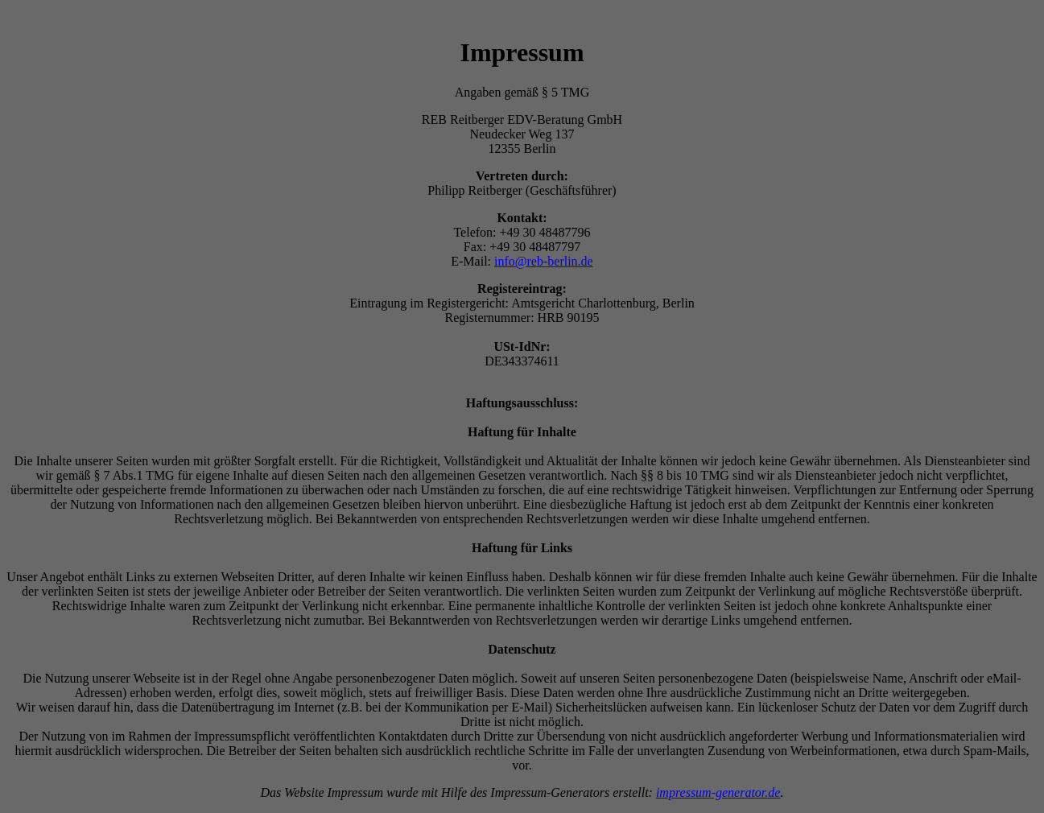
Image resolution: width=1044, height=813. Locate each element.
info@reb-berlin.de (543, 261)
